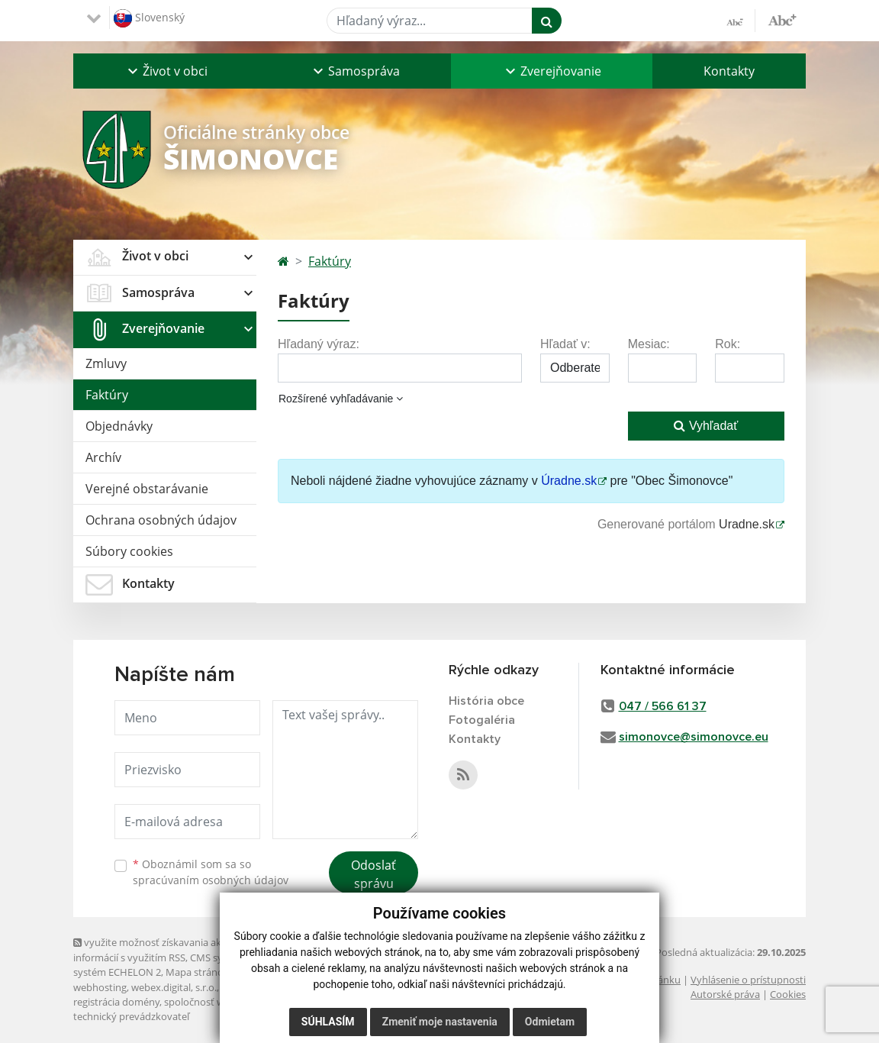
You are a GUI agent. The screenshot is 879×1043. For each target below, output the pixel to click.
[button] (166, 71)
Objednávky (119, 426)
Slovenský (149, 18)
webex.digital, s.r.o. (174, 987)
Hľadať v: (565, 343)
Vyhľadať (706, 425)
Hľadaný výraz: (318, 343)
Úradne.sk (569, 480)
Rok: (727, 343)
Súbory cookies (129, 551)
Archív (103, 457)
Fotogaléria (482, 720)
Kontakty (729, 71)
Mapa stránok (197, 972)
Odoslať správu (373, 874)
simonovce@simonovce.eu (693, 737)
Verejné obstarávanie (146, 488)
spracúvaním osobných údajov (210, 880)
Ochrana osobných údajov (161, 520)
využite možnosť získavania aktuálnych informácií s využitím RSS (167, 949)
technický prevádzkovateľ (131, 1016)
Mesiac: (649, 343)
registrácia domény (116, 1002)
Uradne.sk (746, 524)
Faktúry (106, 394)
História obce (486, 701)
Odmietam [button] (550, 1022)
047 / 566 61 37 (663, 706)
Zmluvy (106, 363)
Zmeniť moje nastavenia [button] (439, 1022)
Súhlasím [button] (328, 1022)
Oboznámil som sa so (210, 872)
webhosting (100, 987)
